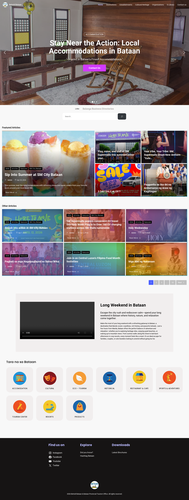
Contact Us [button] (94, 68)
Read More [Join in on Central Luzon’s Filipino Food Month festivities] (73, 272)
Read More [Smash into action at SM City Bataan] (11, 238)
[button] (3, 52)
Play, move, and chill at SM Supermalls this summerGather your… (116, 155)
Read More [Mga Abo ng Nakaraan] (135, 272)
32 (173, 282)
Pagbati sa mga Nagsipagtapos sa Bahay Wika (32, 261)
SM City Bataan (35, 168)
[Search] (122, 116)
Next (181, 282)
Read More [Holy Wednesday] (135, 238)
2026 (7, 168)
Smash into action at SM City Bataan (26, 227)
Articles (15, 168)
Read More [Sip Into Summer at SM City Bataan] (11, 192)
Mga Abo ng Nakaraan (141, 261)
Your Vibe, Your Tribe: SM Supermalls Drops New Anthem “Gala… (162, 155)
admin (10, 180)
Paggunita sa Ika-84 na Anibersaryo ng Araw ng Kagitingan (158, 188)
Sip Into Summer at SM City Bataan (33, 174)
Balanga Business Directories (98, 108)
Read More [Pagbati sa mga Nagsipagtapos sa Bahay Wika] (11, 272)
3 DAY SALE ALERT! (109, 191)
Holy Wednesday (138, 227)
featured (23, 168)
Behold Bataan (15, 5)
